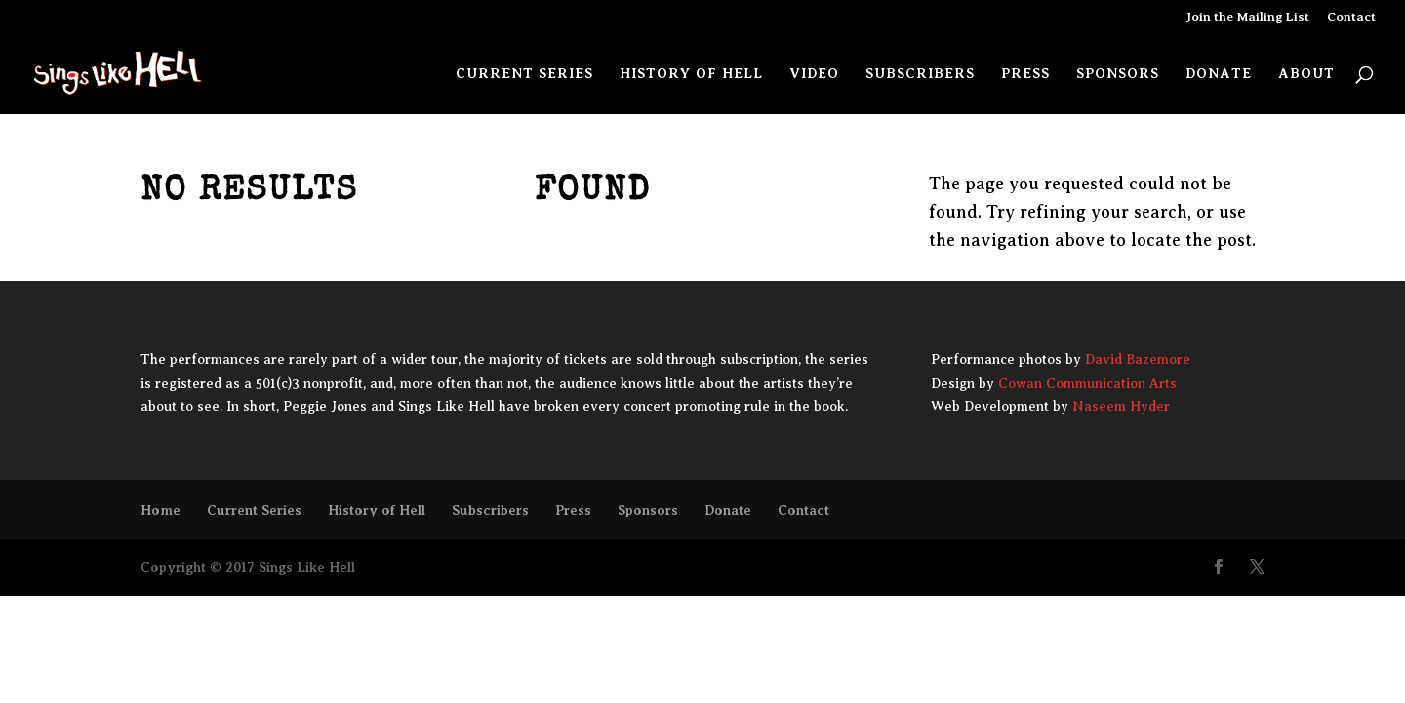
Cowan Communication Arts (1087, 383)
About (1306, 73)
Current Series (524, 73)
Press (1025, 73)
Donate (1218, 73)
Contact (1351, 16)
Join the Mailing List (1247, 16)
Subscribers (920, 73)
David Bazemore (1137, 359)
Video (814, 73)
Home (160, 509)
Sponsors (1117, 73)
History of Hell (691, 73)
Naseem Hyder (1121, 406)
